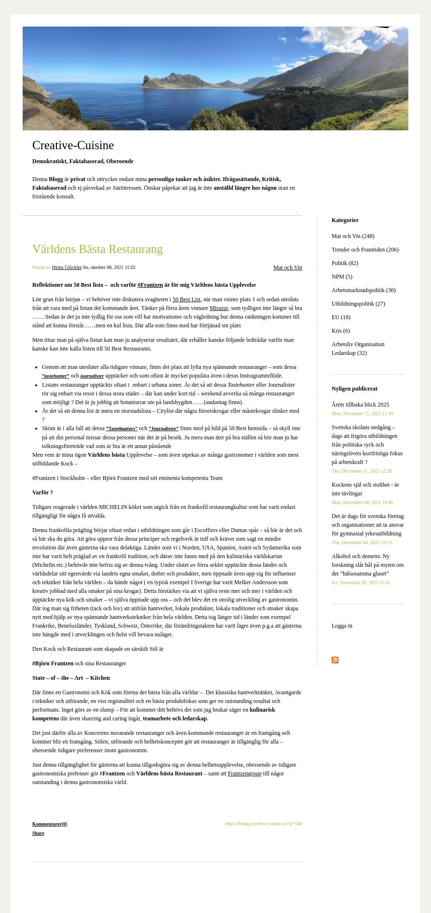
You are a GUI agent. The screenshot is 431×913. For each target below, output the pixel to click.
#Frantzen (150, 284)
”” (55, 376)
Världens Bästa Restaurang (97, 248)
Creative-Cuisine (73, 145)
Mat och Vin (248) (353, 236)
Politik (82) (345, 263)
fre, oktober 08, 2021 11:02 (109, 267)
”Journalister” (164, 428)
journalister (92, 376)
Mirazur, (219, 308)
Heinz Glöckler (66, 267)
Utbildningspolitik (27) (358, 303)
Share (38, 833)
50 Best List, (187, 299)
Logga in (342, 625)
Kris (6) (341, 330)
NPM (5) (342, 276)
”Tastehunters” (121, 428)
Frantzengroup (245, 773)
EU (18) (341, 317)
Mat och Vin (287, 267)
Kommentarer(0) (49, 824)
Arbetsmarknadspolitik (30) (364, 290)
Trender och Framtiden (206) (365, 249)
